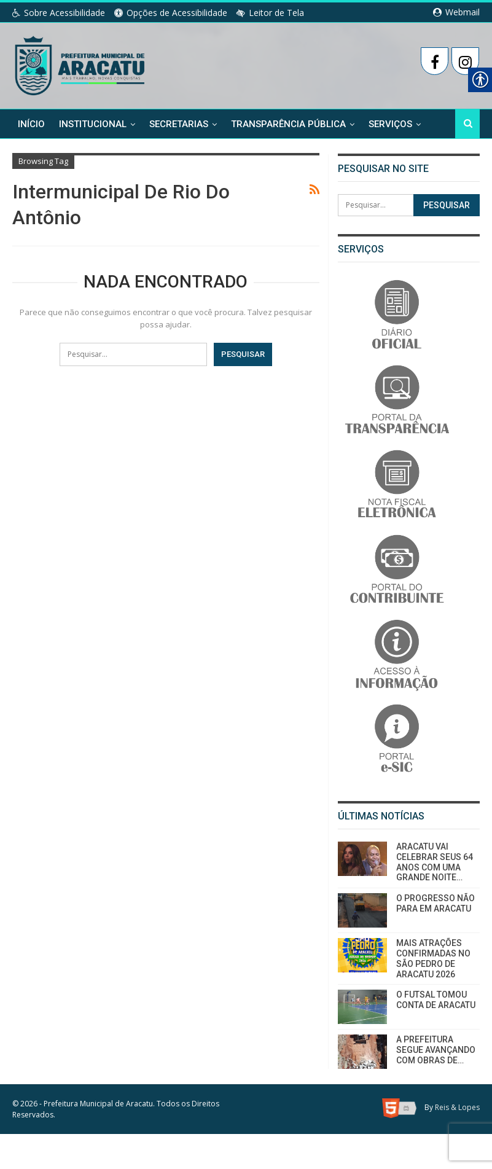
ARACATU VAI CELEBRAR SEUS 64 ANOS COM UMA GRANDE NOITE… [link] (434, 862)
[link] (80, 63)
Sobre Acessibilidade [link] (58, 12)
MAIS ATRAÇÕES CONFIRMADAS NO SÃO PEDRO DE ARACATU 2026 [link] (433, 958)
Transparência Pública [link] (288, 123)
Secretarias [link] (178, 123)
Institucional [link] (93, 123)
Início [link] (31, 123)
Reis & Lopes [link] (457, 1108)
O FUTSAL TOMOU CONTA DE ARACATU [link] (435, 1000)
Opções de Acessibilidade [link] (170, 12)
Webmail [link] (456, 12)
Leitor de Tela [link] (270, 12)
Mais (380, 123)
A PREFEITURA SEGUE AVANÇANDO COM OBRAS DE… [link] (435, 1049)
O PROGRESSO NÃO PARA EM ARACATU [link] (435, 903)
